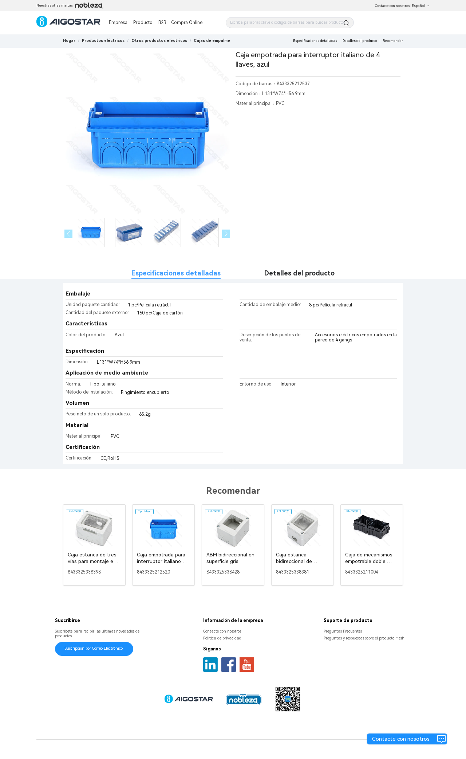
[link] (103, 40)
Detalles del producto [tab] (299, 273)
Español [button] (421, 6)
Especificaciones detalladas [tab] (176, 273)
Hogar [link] (69, 40)
